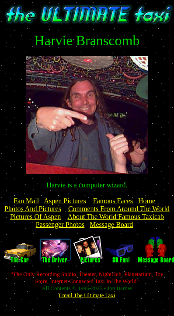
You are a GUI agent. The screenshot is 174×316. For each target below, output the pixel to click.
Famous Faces (113, 201)
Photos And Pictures (32, 208)
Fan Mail (26, 201)
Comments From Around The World (119, 208)
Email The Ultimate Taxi (87, 295)
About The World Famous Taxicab (115, 216)
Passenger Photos (60, 224)
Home (146, 201)
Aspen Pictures (65, 201)
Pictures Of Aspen (35, 216)
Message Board (111, 224)
